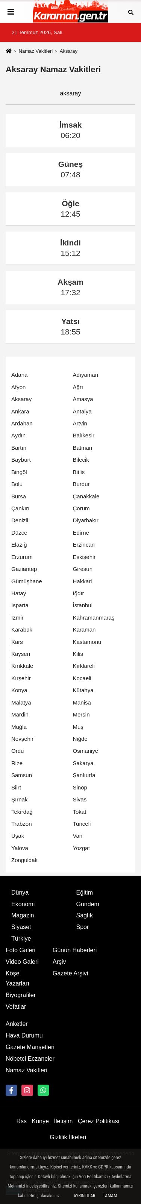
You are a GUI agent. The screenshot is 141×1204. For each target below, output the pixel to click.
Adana (19, 375)
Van (78, 835)
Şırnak (19, 799)
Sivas (80, 799)
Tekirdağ (22, 812)
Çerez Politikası (99, 1121)
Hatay (18, 593)
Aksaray (21, 399)
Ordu (17, 751)
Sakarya (83, 763)
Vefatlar (16, 1006)
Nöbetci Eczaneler (30, 1058)
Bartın (18, 447)
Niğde (80, 739)
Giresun (83, 569)
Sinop (80, 787)
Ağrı (78, 387)
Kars (17, 642)
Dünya (20, 892)
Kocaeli (82, 678)
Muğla (19, 727)
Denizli (19, 520)
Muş (78, 727)
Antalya (82, 411)
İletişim (63, 1121)
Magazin (22, 915)
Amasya (83, 399)
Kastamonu (87, 642)
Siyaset (21, 927)
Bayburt (21, 459)
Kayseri (20, 654)
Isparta (20, 605)
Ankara (20, 411)
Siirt (16, 787)
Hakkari (82, 581)
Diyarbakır (86, 520)
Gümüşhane (26, 581)
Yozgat (81, 848)
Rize (17, 763)
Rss (21, 1121)
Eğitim (84, 892)
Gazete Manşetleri (30, 1047)
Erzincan (84, 544)
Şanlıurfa (84, 775)
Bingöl (19, 472)
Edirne (81, 532)
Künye (40, 1121)
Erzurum (22, 557)
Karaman (84, 629)
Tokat (79, 812)
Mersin (81, 714)
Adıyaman (86, 375)
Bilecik (81, 459)
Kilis (78, 654)
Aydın (18, 435)
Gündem (87, 904)
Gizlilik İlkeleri (68, 1137)
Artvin (80, 423)
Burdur (81, 484)
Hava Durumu (24, 1035)
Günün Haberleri (75, 950)
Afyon (18, 387)
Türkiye (21, 938)
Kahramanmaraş (94, 617)
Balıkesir (84, 435)
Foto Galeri (20, 950)
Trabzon (21, 824)
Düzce (19, 532)
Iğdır (78, 593)
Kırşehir (21, 678)
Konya (19, 690)
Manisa (82, 702)
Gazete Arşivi (70, 973)
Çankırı (20, 508)
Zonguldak (24, 860)
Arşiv (59, 962)
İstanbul (83, 605)
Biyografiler (21, 995)
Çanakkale (86, 496)
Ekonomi (23, 904)
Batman (82, 447)
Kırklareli (84, 666)
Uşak (17, 835)
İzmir (17, 617)
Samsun (21, 775)
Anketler (17, 1024)
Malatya (21, 702)
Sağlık (84, 915)
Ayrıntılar (85, 1195)
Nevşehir (22, 739)
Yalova (19, 848)
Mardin (20, 714)
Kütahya (83, 690)
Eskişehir (84, 557)
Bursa (18, 496)
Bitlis (79, 472)
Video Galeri (22, 962)
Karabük (21, 629)
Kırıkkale (22, 666)
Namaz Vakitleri (35, 51)
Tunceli (82, 824)
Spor (82, 927)
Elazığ (19, 544)
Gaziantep (24, 569)
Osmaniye (86, 751)
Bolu (17, 484)
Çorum (81, 508)
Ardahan (22, 423)
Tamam (110, 1195)
